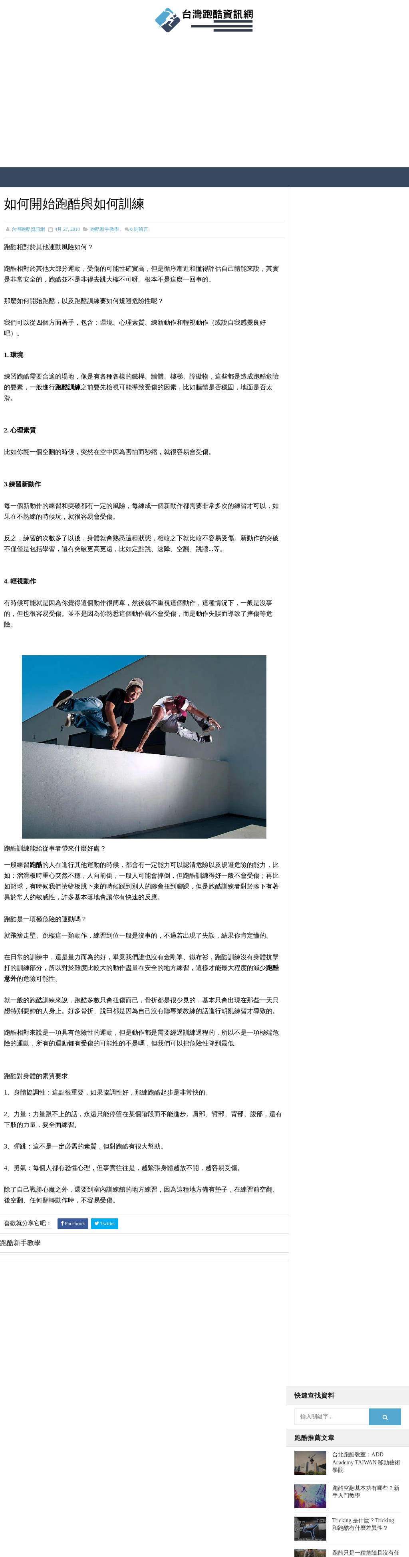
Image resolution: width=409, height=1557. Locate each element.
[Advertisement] (204, 103)
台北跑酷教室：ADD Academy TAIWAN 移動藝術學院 (366, 263)
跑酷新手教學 (104, 229)
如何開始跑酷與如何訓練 (363, 386)
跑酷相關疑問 (315, 526)
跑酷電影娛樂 (315, 570)
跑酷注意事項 (315, 496)
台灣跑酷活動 (315, 451)
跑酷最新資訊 (315, 541)
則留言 (139, 229)
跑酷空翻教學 (315, 511)
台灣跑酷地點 (315, 436)
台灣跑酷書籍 (315, 466)
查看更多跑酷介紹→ (48, 1474)
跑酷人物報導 (315, 481)
